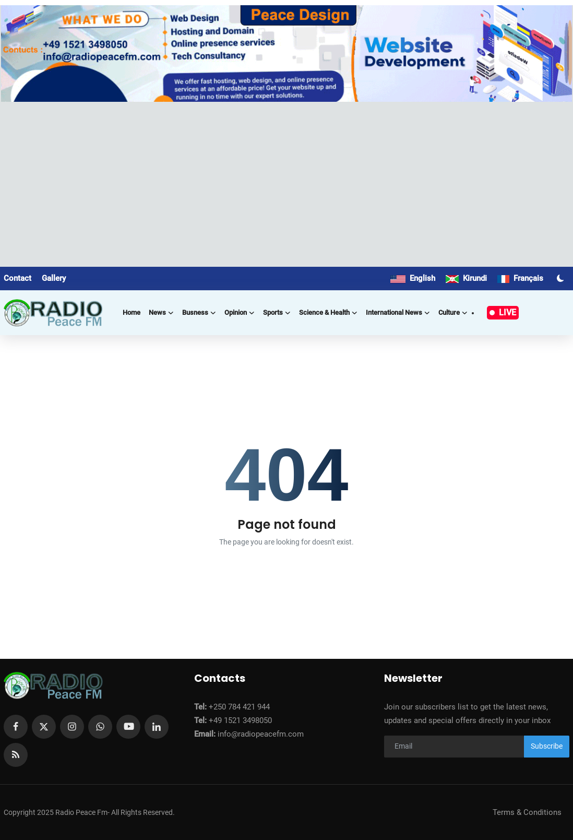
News (161, 313)
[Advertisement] (286, 180)
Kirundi (466, 278)
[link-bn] (286, 53)
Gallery (54, 278)
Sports (277, 313)
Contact (17, 278)
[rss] (16, 755)
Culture (453, 313)
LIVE (503, 312)
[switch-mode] (561, 278)
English (412, 278)
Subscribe (547, 746)
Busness (199, 313)
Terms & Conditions (527, 812)
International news (398, 313)
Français (520, 278)
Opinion (239, 313)
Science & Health (328, 313)
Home (131, 312)
